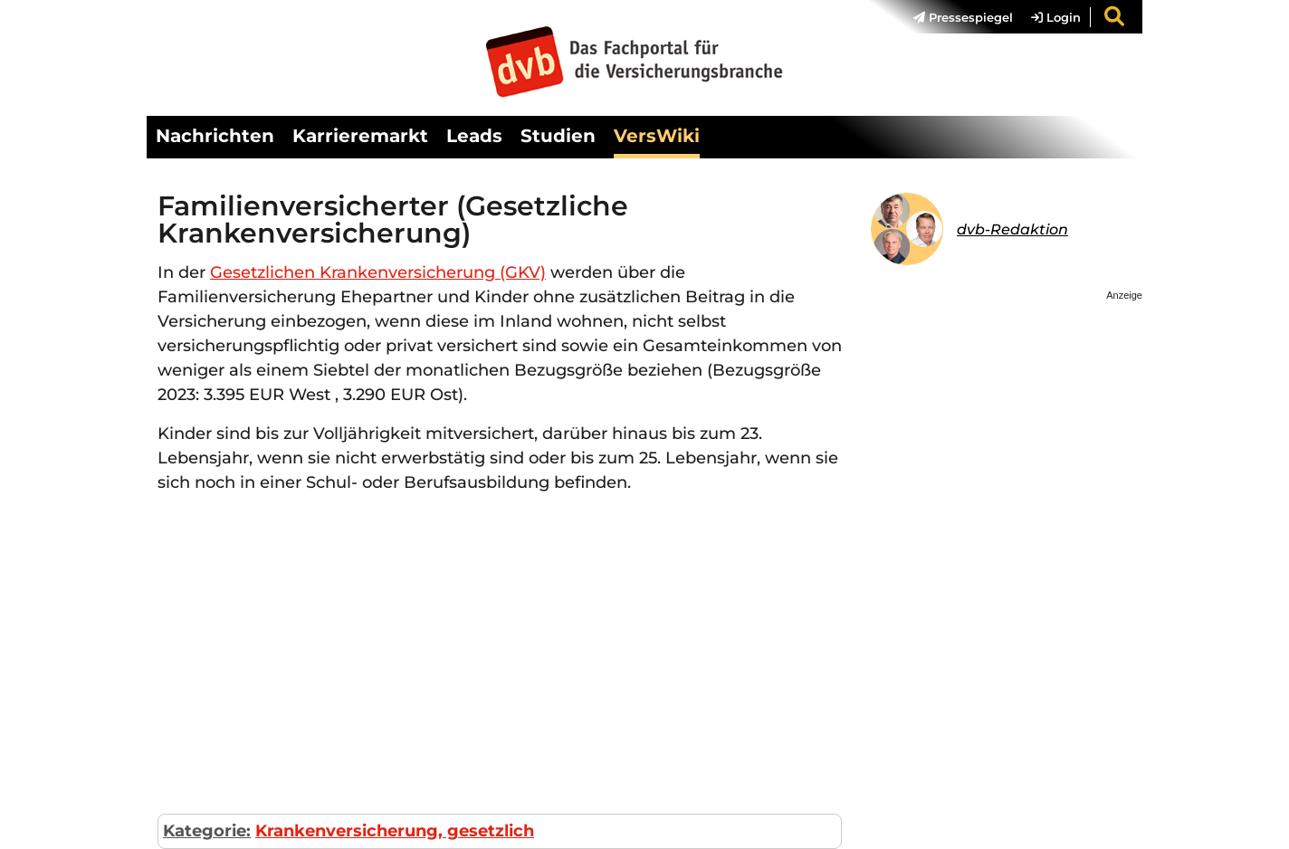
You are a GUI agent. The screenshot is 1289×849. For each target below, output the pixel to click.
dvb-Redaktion (1012, 229)
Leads (474, 136)
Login (1056, 17)
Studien (558, 136)
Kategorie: (207, 831)
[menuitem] (954, 17)
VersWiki (657, 136)
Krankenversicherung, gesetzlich (394, 831)
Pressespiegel (963, 17)
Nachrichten (215, 136)
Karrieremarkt (360, 136)
